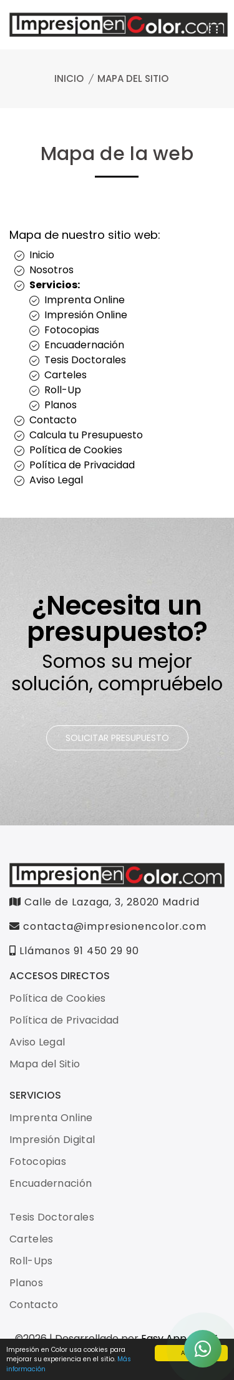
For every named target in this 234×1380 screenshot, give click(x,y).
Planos (60, 405)
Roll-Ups (30, 1261)
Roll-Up (62, 390)
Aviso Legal (56, 480)
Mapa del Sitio (44, 1064)
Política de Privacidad (82, 465)
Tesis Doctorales (85, 360)
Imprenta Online (84, 300)
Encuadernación (84, 345)
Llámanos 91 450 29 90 (74, 951)
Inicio (69, 78)
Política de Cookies (75, 450)
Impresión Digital (52, 1139)
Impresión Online (85, 315)
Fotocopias (71, 330)
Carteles (65, 375)
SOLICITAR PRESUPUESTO (117, 738)
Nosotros (51, 270)
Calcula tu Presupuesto (86, 435)
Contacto (53, 420)
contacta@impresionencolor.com (108, 926)
